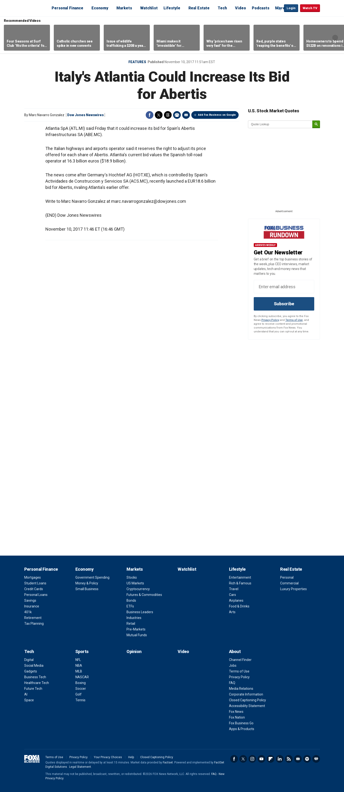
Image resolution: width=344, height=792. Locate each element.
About (235, 651)
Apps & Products (241, 729)
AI (25, 694)
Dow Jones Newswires (85, 115)
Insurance (31, 606)
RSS (289, 759)
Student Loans (35, 583)
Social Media (33, 665)
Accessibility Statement (247, 706)
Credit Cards (33, 589)
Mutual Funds (137, 635)
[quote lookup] (280, 124)
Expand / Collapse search (279, 8)
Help (131, 757)
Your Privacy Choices (108, 757)
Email (186, 115)
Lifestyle (171, 8)
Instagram (252, 759)
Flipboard (270, 759)
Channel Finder (240, 660)
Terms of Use (294, 320)
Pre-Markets (136, 629)
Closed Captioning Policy (247, 700)
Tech (222, 8)
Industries (134, 618)
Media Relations (241, 688)
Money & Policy (86, 583)
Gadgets (30, 671)
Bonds (131, 600)
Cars (232, 595)
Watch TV (310, 8)
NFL (78, 660)
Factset (168, 762)
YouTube (261, 759)
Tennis (80, 700)
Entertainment (240, 577)
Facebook (149, 115)
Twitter (159, 115)
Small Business (86, 589)
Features (137, 62)
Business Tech (35, 677)
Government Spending (92, 577)
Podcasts (260, 8)
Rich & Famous (240, 583)
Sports (82, 651)
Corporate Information (246, 694)
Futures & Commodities (144, 595)
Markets (124, 8)
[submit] (316, 124)
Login (291, 8)
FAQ (232, 683)
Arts (232, 612)
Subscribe (284, 303)
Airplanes (236, 600)
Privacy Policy (270, 320)
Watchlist (149, 8)
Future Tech (33, 688)
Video (240, 8)
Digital (29, 660)
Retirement (33, 618)
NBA (78, 665)
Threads (168, 115)
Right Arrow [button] (335, 38)
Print (177, 115)
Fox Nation (237, 717)
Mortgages (32, 577)
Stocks (132, 577)
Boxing (80, 683)
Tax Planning (34, 623)
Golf (78, 694)
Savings (30, 600)
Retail (131, 623)
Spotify (307, 759)
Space (29, 700)
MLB (78, 671)
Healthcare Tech (36, 683)
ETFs (130, 606)
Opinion (134, 651)
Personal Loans (36, 595)
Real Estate (199, 8)
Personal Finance (67, 8)
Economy (99, 8)
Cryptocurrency (138, 589)
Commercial (289, 583)
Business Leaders (140, 612)
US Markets (135, 583)
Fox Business (35, 8)
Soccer (80, 688)
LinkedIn (280, 759)
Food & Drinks (239, 606)
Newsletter (298, 759)
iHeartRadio (316, 759)
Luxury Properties (293, 589)
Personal (287, 577)
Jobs (232, 665)
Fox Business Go (241, 723)
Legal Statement (80, 766)
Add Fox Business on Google (217, 114)
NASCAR (82, 677)
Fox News (236, 712)
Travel (233, 589)
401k (28, 612)
